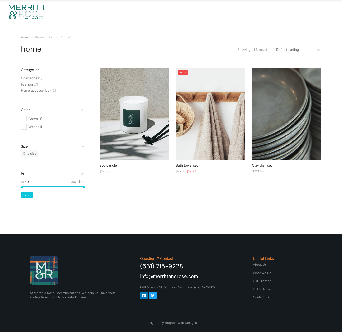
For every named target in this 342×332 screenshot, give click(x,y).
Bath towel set (187, 165)
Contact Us (299, 12)
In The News (258, 12)
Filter (27, 195)
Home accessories (35, 90)
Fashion (27, 84)
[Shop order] (298, 49)
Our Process (215, 12)
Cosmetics (29, 78)
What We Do (172, 12)
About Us (135, 12)
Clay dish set (262, 165)
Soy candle (108, 165)
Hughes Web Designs (181, 323)
